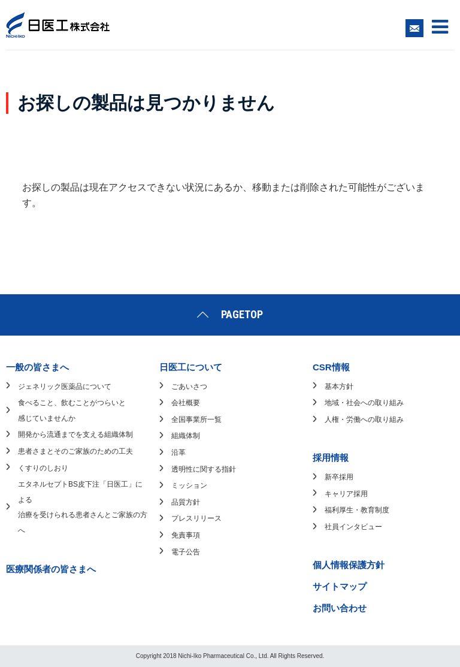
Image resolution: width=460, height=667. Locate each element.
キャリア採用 (346, 494)
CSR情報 (331, 367)
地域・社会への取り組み (364, 403)
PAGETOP (242, 314)
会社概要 (185, 403)
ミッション (189, 485)
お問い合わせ (340, 608)
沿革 (178, 452)
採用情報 (331, 457)
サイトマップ (340, 586)
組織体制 (185, 435)
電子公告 (185, 552)
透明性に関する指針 (203, 469)
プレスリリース (196, 518)
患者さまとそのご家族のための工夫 (75, 451)
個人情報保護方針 (349, 565)
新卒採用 (339, 477)
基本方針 (339, 386)
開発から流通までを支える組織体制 (75, 434)
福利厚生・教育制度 (357, 510)
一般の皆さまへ (37, 367)
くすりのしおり (43, 468)
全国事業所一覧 (196, 419)
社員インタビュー (353, 527)
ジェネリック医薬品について (64, 386)
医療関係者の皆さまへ (51, 569)
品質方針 (185, 502)
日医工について (190, 367)
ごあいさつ (189, 386)
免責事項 (185, 535)
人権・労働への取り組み (364, 419)
